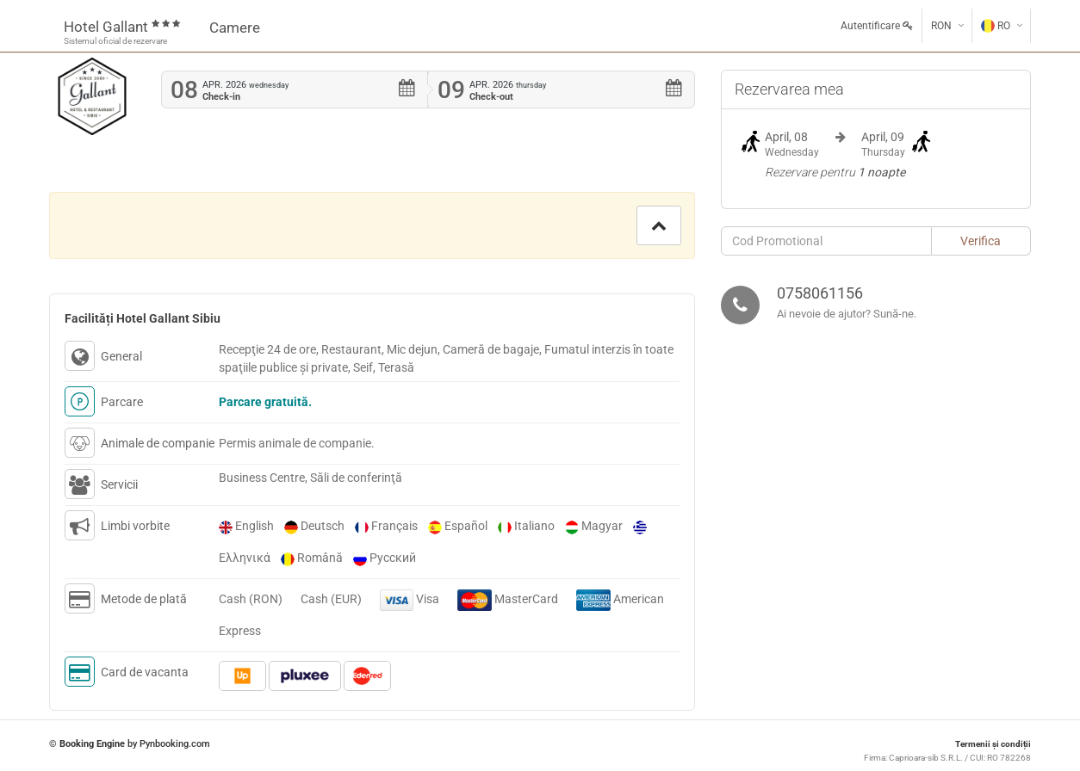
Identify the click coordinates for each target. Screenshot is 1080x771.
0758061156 (820, 293)
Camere (234, 27)
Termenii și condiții (993, 744)
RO (995, 26)
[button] (658, 225)
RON (941, 26)
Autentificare (877, 26)
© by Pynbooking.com (129, 743)
